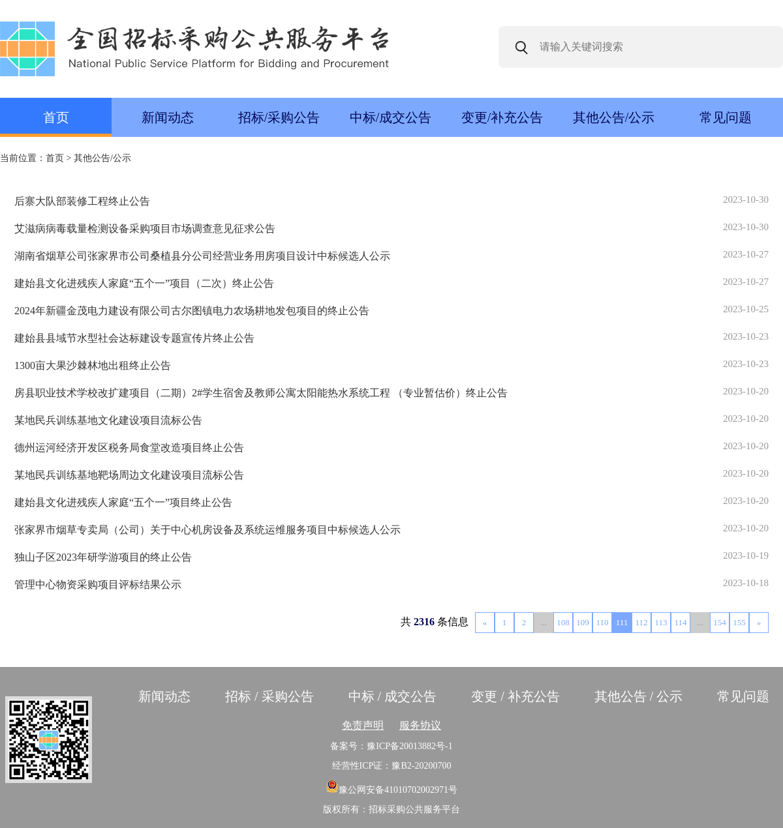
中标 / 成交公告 (392, 696)
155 (739, 622)
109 (582, 622)
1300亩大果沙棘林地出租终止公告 (92, 365)
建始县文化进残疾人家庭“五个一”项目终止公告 (123, 502)
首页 (56, 117)
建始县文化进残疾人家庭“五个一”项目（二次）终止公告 (144, 283)
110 (602, 622)
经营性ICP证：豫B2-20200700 (392, 766)
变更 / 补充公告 (515, 696)
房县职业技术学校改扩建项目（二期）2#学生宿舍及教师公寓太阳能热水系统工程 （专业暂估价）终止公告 (261, 392)
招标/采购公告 (279, 117)
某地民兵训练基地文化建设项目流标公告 (108, 420)
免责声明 (363, 725)
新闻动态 (168, 117)
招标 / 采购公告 (269, 696)
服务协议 (420, 725)
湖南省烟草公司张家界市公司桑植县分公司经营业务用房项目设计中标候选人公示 (202, 255)
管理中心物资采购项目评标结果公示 (97, 584)
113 (660, 622)
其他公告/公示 (614, 117)
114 (680, 622)
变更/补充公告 (502, 117)
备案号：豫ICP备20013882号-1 (391, 746)
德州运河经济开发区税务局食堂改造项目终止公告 (129, 447)
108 (563, 622)
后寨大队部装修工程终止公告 (82, 201)
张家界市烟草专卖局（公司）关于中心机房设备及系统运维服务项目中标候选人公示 (207, 529)
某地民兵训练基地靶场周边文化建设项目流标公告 (129, 475)
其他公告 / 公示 (638, 696)
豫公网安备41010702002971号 (391, 790)
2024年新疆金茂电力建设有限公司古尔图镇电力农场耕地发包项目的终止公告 (191, 310)
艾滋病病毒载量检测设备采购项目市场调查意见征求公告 (144, 228)
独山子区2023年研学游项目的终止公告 (103, 557)
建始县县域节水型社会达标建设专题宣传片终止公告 (134, 338)
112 (641, 622)
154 (719, 622)
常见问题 (725, 117)
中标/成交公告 (391, 117)
